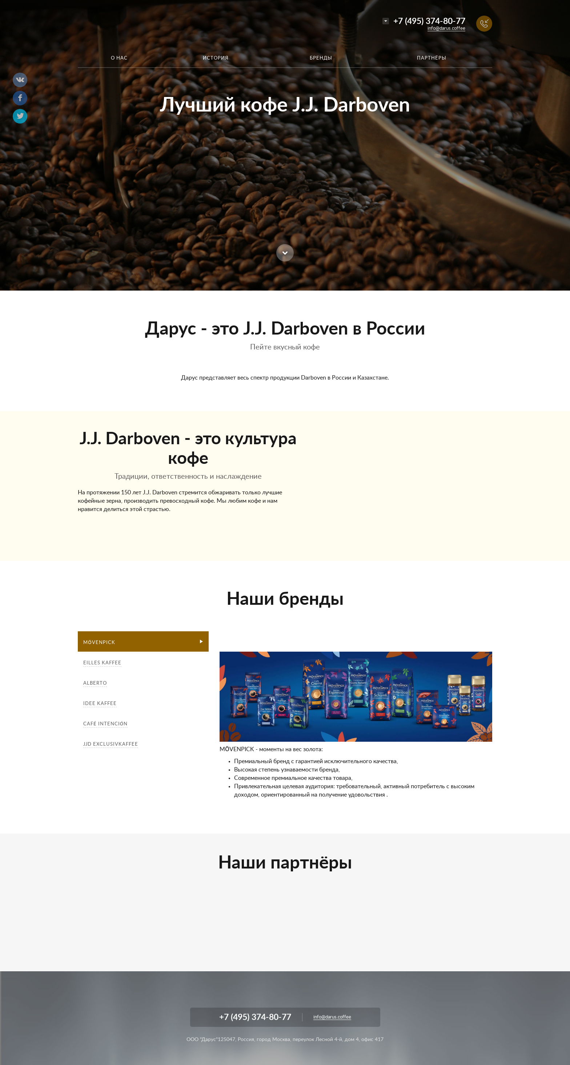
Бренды (321, 58)
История (216, 58)
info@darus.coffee (446, 28)
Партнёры (431, 58)
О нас (119, 58)
